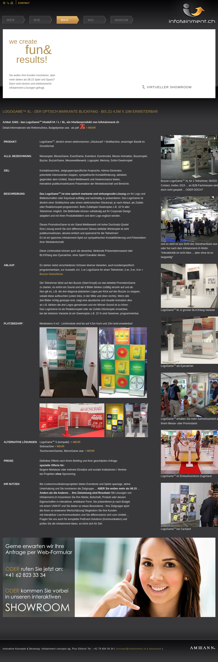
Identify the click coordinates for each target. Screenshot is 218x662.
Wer (11, 20)
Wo (91, 20)
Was (65, 20)
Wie (37, 20)
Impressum (155, 649)
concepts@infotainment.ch (131, 649)
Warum (121, 20)
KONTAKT (24, 3)
